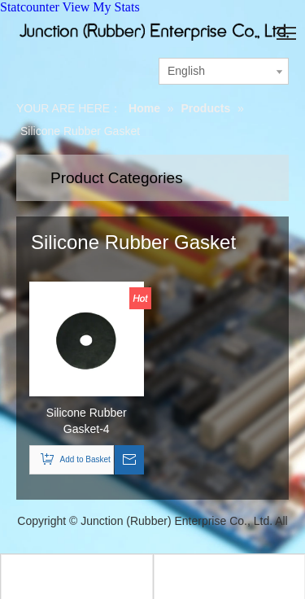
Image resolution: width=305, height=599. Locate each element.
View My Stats (101, 7)
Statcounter (29, 7)
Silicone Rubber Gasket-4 (86, 420)
